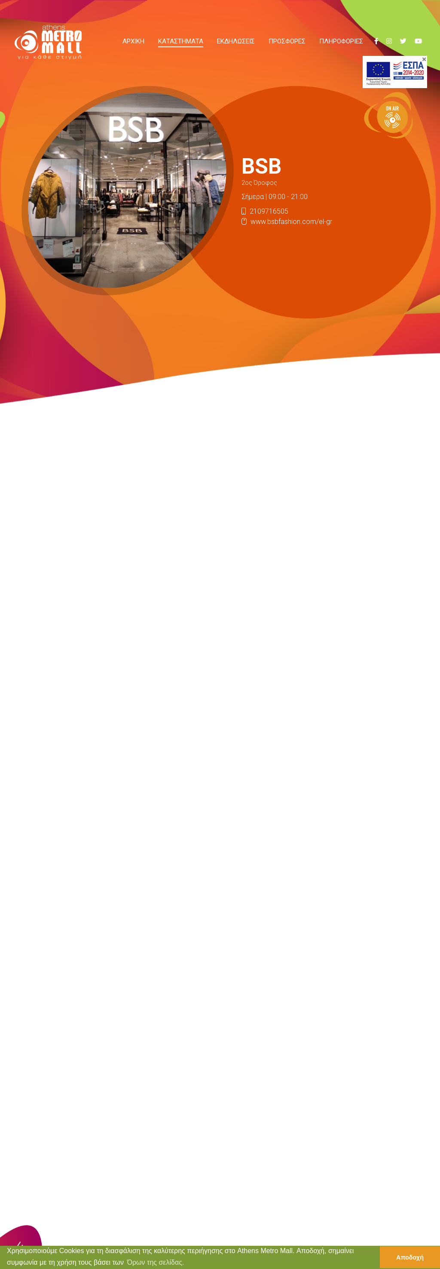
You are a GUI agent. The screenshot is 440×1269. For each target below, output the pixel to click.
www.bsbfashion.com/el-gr (291, 222)
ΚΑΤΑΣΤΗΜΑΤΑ (180, 41)
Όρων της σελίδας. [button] (155, 1262)
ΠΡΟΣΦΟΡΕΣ (287, 41)
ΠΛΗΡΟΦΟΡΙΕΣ (341, 41)
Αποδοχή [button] (410, 1257)
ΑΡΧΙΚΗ (133, 41)
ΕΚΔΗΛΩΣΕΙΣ (236, 41)
